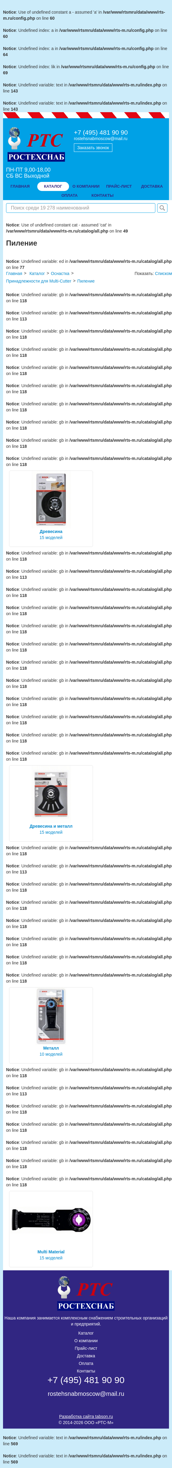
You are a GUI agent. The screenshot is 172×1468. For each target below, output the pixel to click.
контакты (102, 195)
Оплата (86, 1363)
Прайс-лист (86, 1348)
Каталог (53, 186)
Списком (163, 273)
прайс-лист (119, 186)
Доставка (86, 1355)
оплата (69, 195)
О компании (86, 1340)
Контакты (86, 1371)
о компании (85, 186)
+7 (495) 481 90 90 (101, 132)
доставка (152, 186)
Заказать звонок (93, 147)
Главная (20, 186)
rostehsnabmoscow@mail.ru (100, 138)
